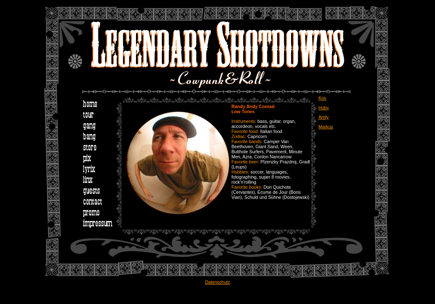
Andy (323, 116)
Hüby (323, 107)
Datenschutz (217, 282)
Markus (325, 126)
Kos (322, 97)
